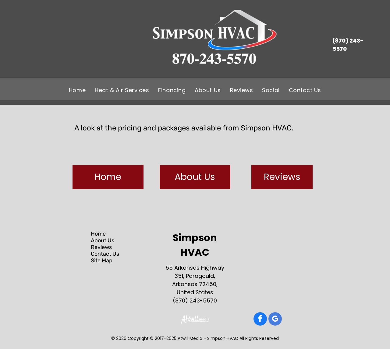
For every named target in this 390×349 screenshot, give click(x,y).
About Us (102, 240)
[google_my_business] (275, 319)
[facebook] (260, 319)
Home (98, 233)
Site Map (101, 260)
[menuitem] (77, 90)
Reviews (101, 247)
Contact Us (105, 254)
